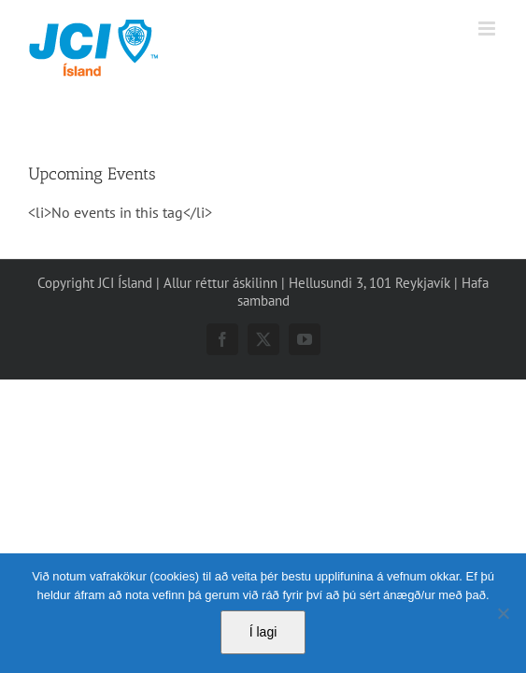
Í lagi (263, 631)
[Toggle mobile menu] (488, 28)
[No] (502, 613)
